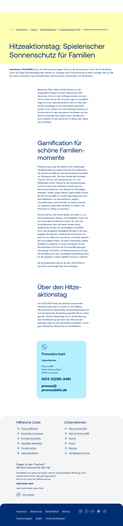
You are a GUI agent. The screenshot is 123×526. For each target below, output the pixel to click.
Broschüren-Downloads (29, 433)
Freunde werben (26, 448)
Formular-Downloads (28, 438)
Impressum (21, 511)
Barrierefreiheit (52, 511)
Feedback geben (24, 518)
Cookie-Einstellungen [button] (55, 518)
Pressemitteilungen (48, 30)
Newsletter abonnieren (29, 443)
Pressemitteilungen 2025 (69, 30)
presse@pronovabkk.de (54, 388)
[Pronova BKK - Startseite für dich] (11, 30)
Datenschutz (36, 511)
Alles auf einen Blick (75, 428)
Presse (34, 30)
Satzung (70, 448)
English (39, 518)
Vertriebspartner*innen (77, 453)
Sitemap (66, 511)
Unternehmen (21, 30)
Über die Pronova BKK (76, 433)
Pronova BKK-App (27, 428)
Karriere (70, 438)
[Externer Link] (80, 511)
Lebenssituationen (27, 453)
